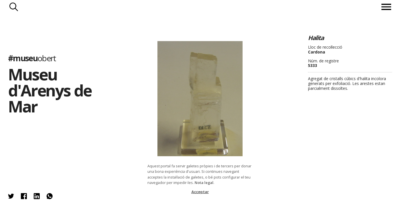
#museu (32, 58)
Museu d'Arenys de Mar (49, 90)
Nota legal (204, 182)
